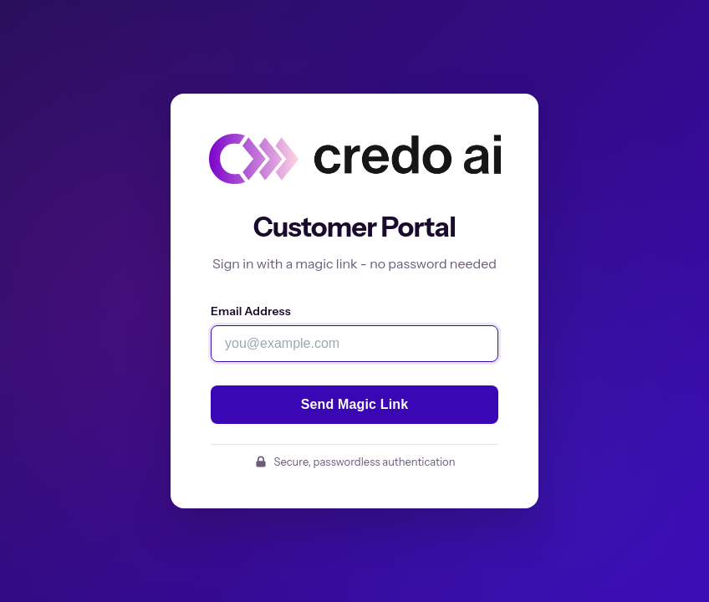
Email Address (251, 311)
